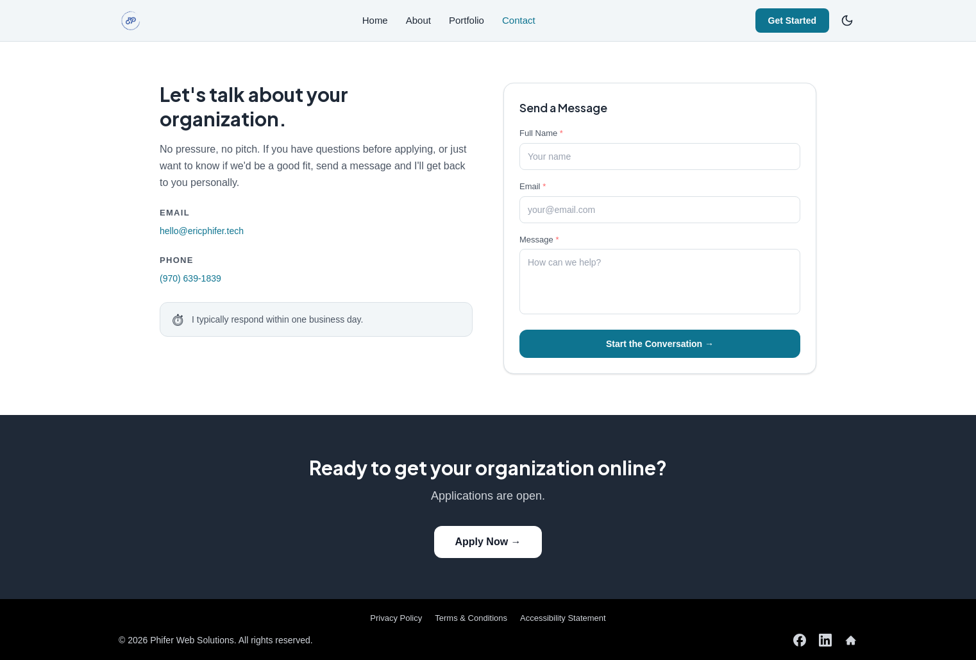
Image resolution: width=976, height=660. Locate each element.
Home (375, 20)
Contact (518, 20)
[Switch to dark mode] (847, 20)
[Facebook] (799, 640)
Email (532, 186)
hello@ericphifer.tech (202, 231)
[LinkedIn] (825, 640)
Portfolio (466, 20)
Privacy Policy (396, 618)
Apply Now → (488, 541)
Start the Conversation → (660, 344)
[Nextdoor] (851, 640)
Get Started (792, 20)
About (418, 20)
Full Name (541, 133)
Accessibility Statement (563, 618)
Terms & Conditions (471, 618)
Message (539, 239)
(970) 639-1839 (190, 278)
